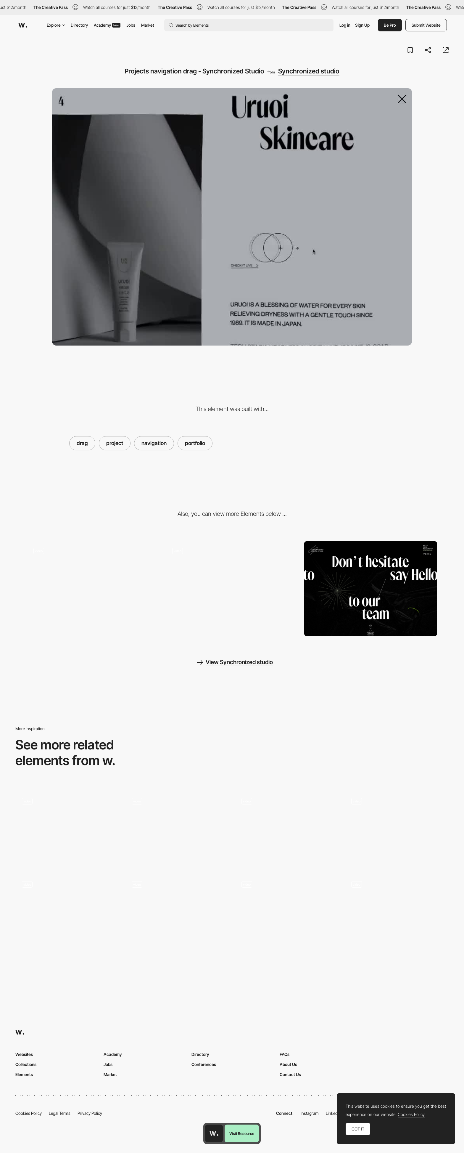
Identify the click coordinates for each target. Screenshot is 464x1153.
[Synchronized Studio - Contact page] (370, 588)
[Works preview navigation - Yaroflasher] (67, 828)
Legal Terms (59, 1113)
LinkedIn (333, 1113)
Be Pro (390, 25)
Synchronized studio (308, 71)
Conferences (203, 1064)
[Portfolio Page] (287, 828)
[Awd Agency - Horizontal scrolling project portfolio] (397, 828)
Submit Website (426, 25)
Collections (25, 1064)
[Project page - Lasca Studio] (177, 828)
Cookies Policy (28, 1113)
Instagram (310, 1113)
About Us (288, 1064)
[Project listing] (177, 914)
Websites (24, 1054)
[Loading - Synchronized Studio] (93, 588)
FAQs (284, 1054)
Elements (24, 1074)
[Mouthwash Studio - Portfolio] (67, 912)
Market (147, 25)
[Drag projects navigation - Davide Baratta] (397, 912)
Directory (79, 25)
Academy (107, 25)
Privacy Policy (90, 1113)
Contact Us (290, 1074)
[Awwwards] (22, 25)
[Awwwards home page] (214, 1133)
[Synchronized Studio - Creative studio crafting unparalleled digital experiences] (232, 588)
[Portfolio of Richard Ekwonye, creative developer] (287, 914)
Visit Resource (241, 1133)
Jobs (130, 25)
